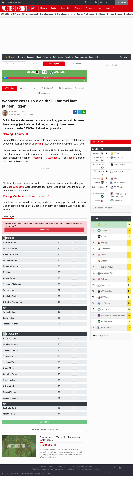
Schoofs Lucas (9, 338)
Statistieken (58, 57)
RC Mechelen (105, 321)
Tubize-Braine (105, 267)
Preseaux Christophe (12, 284)
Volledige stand (102, 335)
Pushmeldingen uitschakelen (89, 469)
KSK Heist (116, 157)
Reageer (30, 114)
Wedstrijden (54, 64)
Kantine (54, 8)
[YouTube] (119, 467)
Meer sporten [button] (14, 2)
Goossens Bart (9, 380)
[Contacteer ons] (124, 467)
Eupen (99, 183)
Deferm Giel (8, 386)
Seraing (33, 72)
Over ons (58, 466)
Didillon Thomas (10, 248)
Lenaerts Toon (9, 362)
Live (99, 8)
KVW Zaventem (118, 183)
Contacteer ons (45, 466)
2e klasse (100, 14)
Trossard (36, 157)
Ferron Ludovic (9, 312)
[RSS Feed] (110, 472)
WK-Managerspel (30, 14)
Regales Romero (10, 344)
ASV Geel (116, 187)
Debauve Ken (9, 414)
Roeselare (116, 171)
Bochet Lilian (8, 318)
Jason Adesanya (15, 186)
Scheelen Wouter (10, 374)
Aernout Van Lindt (18, 111)
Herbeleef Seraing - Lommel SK (44, 429)
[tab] (23, 88)
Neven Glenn (8, 368)
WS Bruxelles (117, 164)
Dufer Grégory (9, 242)
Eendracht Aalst (106, 273)
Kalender (30, 57)
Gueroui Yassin (9, 392)
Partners (90, 466)
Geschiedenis (81, 57)
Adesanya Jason (10, 398)
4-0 (107, 171)
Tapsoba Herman (10, 324)
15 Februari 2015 (16, 114)
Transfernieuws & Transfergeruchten (57, 14)
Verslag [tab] (9, 88)
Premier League (114, 14)
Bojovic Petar (9, 278)
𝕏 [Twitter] (115, 467)
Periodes (47, 57)
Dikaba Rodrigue (10, 260)
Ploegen (78, 8)
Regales (71, 157)
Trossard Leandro (11, 350)
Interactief (109, 8)
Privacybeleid (69, 466)
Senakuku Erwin (10, 296)
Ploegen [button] (123, 57)
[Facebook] (110, 467)
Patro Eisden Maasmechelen (111, 315)
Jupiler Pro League (85, 14)
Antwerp (98, 153)
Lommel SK (57, 72)
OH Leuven (104, 249)
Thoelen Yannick (10, 356)
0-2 (107, 153)
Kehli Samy (7, 272)
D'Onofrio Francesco (12, 302)
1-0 (107, 157)
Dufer (6, 154)
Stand (38, 57)
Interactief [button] (93, 57)
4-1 (107, 182)
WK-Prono (15, 14)
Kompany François (11, 266)
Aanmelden (121, 2)
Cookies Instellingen (65, 469)
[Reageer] (55, 445)
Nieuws (43, 8)
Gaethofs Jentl (9, 408)
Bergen (98, 178)
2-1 (107, 164)
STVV (114, 153)
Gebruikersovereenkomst (42, 469)
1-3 (107, 194)
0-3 (107, 187)
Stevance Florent (10, 254)
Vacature (80, 466)
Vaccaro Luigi (9, 290)
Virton (114, 178)
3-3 (44, 72)
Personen (90, 8)
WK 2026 (5, 14)
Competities (66, 8)
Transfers (69, 57)
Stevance (52, 157)
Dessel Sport (105, 309)
